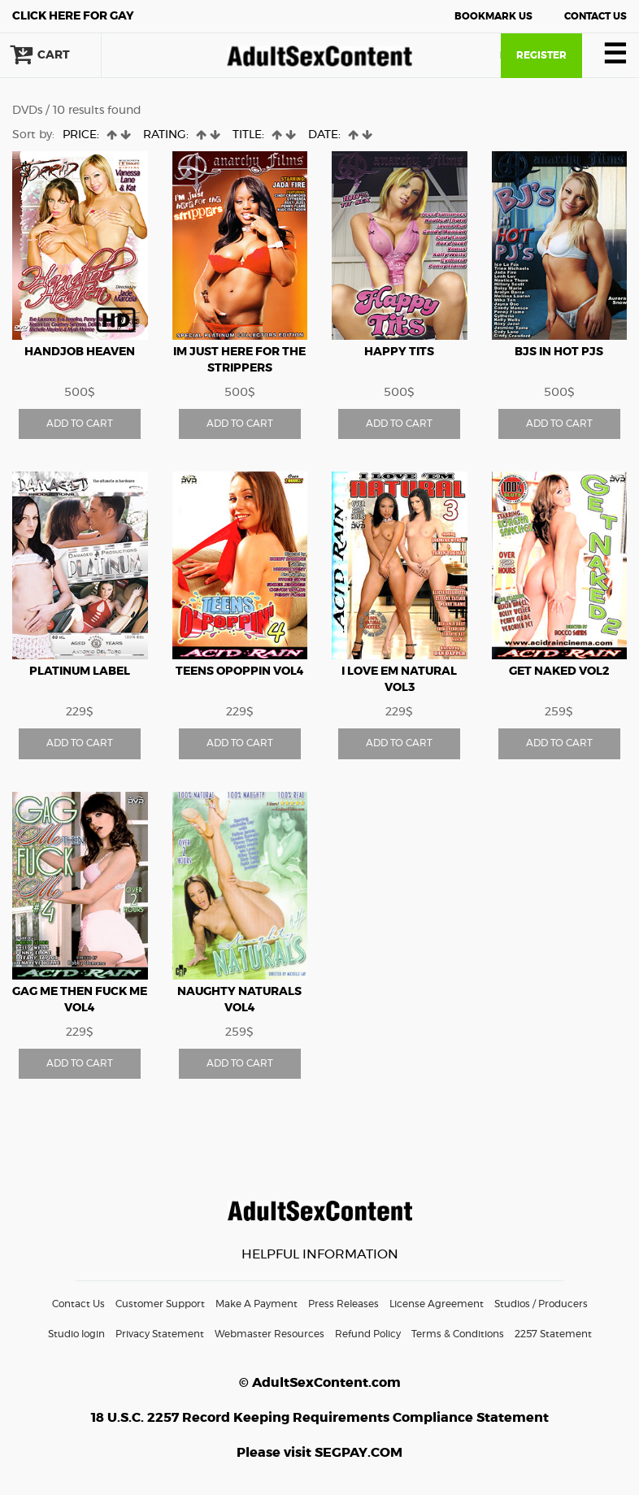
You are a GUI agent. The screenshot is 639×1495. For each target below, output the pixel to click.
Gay (73, 16)
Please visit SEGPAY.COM (319, 1452)
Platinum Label (79, 671)
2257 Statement (553, 1334)
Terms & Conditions (457, 1334)
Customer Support (160, 1304)
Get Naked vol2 (559, 671)
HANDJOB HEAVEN (79, 352)
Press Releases (343, 1304)
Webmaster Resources (269, 1334)
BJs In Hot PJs (559, 352)
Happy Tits (399, 352)
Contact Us (595, 16)
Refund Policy (368, 1334)
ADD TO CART (79, 423)
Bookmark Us (493, 16)
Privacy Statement (159, 1334)
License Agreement (436, 1304)
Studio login (76, 1334)
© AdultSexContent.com (320, 1382)
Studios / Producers (541, 1304)
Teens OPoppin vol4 (240, 671)
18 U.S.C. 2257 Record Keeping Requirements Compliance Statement (320, 1417)
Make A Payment (256, 1304)
